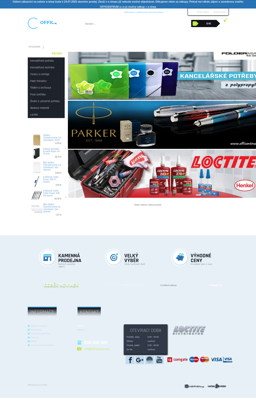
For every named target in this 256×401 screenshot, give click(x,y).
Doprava (35, 337)
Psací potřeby (132, 37)
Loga (60, 11)
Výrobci (57, 53)
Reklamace (71, 11)
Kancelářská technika (59, 37)
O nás (31, 11)
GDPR (34, 341)
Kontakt (100, 11)
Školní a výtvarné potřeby (153, 37)
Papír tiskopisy (96, 37)
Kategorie (37, 53)
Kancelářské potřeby (38, 37)
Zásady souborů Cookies (42, 345)
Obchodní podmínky (46, 11)
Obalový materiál (179, 36)
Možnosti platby (86, 11)
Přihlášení (203, 12)
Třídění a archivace (114, 37)
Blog (109, 11)
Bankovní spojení (39, 326)
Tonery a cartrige (79, 37)
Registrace (219, 12)
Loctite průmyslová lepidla (206, 37)
